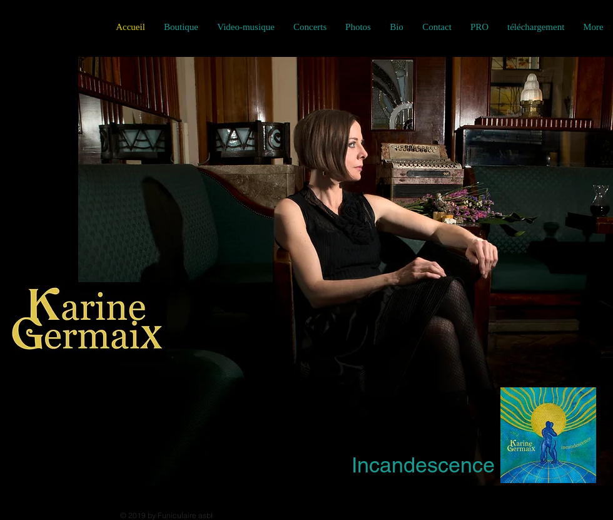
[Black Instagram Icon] (31, 26)
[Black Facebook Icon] (8, 26)
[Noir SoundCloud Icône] (77, 26)
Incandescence (423, 464)
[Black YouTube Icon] (54, 26)
